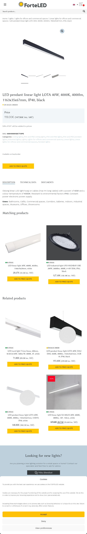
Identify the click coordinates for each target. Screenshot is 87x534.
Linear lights (69, 139)
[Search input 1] (42, 11)
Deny (43, 521)
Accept (43, 514)
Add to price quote (18, 166)
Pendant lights (44, 142)
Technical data (28, 182)
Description (9, 182)
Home (5, 18)
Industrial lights (14, 139)
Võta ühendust (43, 472)
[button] (62, 31)
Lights (11, 18)
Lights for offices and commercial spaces (31, 18)
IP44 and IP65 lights (54, 137)
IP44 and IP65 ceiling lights (35, 137)
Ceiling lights (17, 137)
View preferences (43, 528)
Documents (47, 182)
